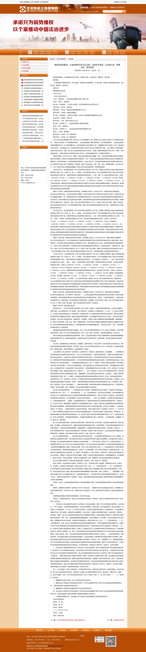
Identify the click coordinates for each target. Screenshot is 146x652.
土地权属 (70, 59)
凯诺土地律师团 (56, 648)
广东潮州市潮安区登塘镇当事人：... (33, 138)
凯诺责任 (55, 51)
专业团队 (62, 630)
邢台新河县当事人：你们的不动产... (33, 132)
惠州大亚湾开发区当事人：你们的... (33, 124)
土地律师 (87, 11)
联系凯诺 (97, 630)
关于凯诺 (51, 630)
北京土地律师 (95, 11)
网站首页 (39, 630)
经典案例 (35, 53)
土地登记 (92, 53)
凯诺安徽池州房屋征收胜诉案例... (34, 80)
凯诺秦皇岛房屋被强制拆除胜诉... (34, 96)
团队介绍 (26, 62)
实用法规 (85, 51)
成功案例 (74, 630)
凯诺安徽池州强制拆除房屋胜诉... (34, 85)
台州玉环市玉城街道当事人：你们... (33, 135)
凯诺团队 (26, 71)
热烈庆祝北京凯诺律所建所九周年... (33, 115)
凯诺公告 (55, 53)
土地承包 (79, 53)
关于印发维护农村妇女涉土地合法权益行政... (71, 620)
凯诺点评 (79, 51)
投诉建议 (116, 51)
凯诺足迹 (48, 51)
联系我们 (117, 2)
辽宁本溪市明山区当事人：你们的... (33, 118)
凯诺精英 (35, 51)
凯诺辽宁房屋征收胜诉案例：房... (34, 94)
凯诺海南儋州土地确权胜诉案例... (34, 99)
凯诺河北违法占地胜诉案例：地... (34, 105)
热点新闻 (72, 51)
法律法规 (85, 630)
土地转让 (85, 53)
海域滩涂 (92, 51)
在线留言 (110, 51)
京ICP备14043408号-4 (55, 646)
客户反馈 (122, 51)
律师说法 (110, 53)
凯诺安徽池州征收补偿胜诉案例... (34, 82)
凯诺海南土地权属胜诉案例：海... (34, 91)
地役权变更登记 (119, 620)
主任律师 (26, 65)
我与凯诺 (116, 53)
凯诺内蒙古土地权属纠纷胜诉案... (34, 102)
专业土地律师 (38, 648)
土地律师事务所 (47, 648)
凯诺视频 (48, 53)
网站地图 (108, 630)
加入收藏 (123, 2)
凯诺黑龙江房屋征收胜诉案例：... (34, 88)
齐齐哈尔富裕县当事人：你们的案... (33, 127)
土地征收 (72, 53)
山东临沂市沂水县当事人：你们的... (33, 121)
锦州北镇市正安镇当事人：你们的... (33, 130)
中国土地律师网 (61, 59)
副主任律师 (26, 68)
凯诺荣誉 (42, 51)
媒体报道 (42, 53)
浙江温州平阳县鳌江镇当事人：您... (33, 141)
